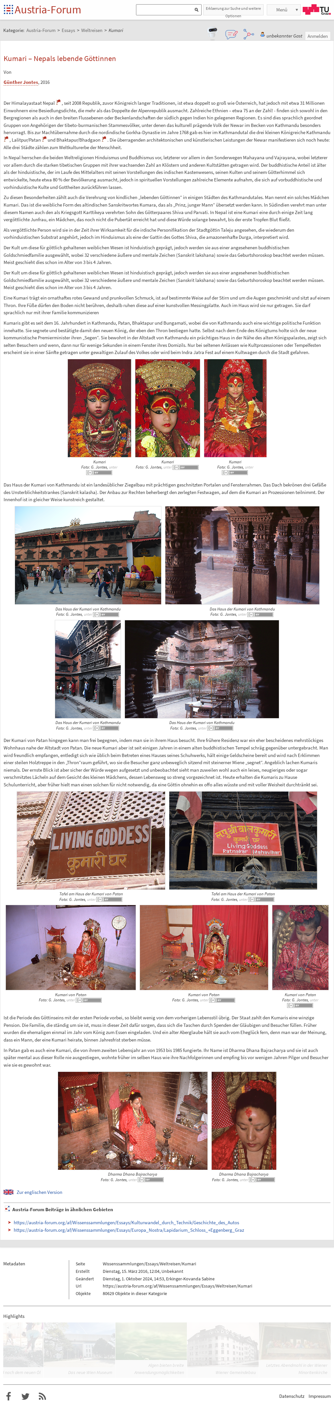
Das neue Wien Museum (90, 1372)
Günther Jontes (21, 82)
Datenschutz (291, 1396)
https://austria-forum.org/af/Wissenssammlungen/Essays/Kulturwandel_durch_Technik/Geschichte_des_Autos (126, 1222)
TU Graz (317, 9)
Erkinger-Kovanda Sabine (190, 1279)
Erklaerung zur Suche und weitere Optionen (233, 10)
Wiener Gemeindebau (236, 1372)
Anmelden (318, 36)
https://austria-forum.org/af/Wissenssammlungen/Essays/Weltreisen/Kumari (177, 1286)
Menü (281, 10)
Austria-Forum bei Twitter (25, 1396)
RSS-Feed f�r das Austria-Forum (42, 1396)
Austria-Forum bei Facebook (8, 1396)
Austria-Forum (48, 9)
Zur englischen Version (39, 1192)
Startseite (9, 10)
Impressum (320, 1396)
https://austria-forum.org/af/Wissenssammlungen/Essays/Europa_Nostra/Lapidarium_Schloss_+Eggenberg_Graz (129, 1230)
